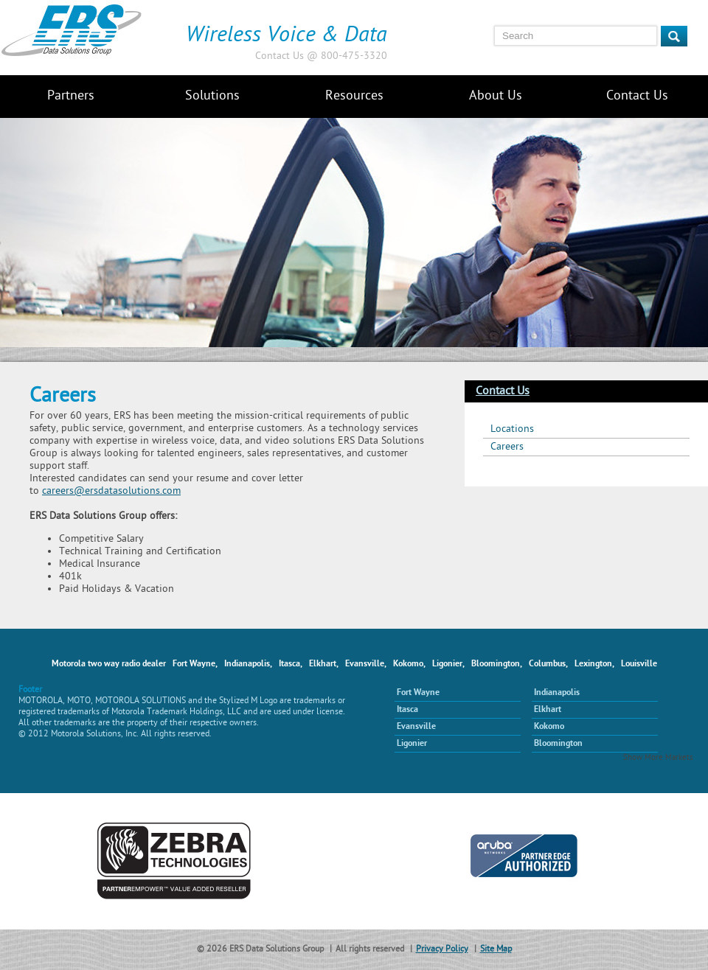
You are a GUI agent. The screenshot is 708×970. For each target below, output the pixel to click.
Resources (354, 96)
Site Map (496, 949)
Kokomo (549, 727)
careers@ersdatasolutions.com (111, 491)
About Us (495, 96)
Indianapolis (557, 693)
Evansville (416, 727)
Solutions (212, 96)
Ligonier (412, 744)
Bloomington (558, 744)
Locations (512, 429)
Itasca (407, 710)
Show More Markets (658, 758)
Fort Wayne (418, 693)
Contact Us (637, 96)
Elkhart (547, 710)
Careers (507, 447)
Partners (70, 96)
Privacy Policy (442, 949)
